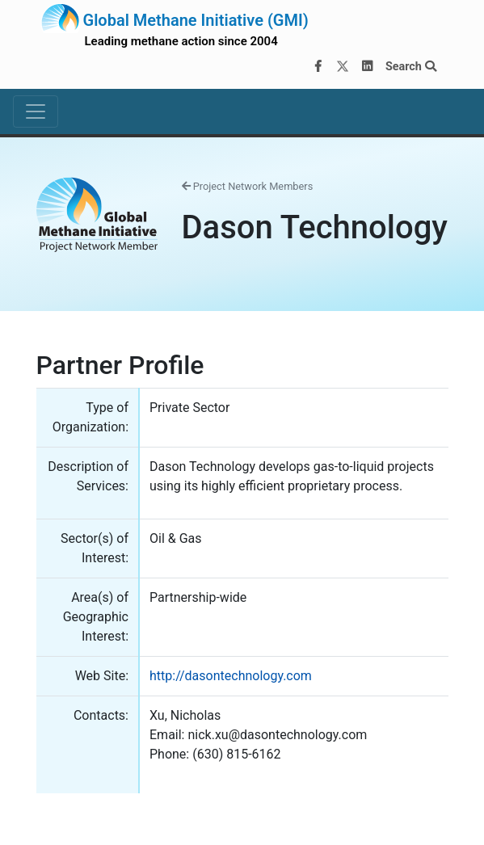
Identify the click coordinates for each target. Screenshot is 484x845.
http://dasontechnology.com (230, 675)
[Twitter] (342, 67)
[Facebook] (317, 67)
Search (410, 67)
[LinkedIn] (367, 67)
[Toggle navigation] (35, 111)
